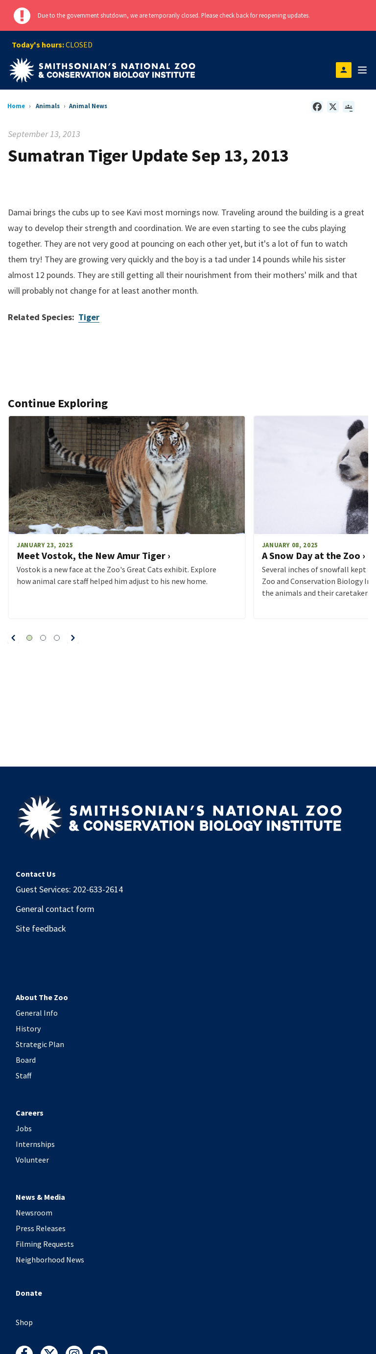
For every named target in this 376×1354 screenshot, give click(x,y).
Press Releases (41, 1228)
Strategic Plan (40, 1044)
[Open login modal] (343, 70)
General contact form (55, 908)
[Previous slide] (13, 638)
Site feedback (41, 928)
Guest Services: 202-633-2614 (69, 889)
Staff (23, 1075)
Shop (24, 1322)
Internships (35, 1144)
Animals (48, 106)
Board (26, 1060)
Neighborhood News (50, 1259)
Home (16, 106)
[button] (13, 638)
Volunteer (32, 1160)
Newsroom (34, 1212)
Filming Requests (45, 1244)
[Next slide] (73, 638)
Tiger (88, 317)
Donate (29, 1293)
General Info (37, 1013)
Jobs (24, 1128)
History (28, 1028)
